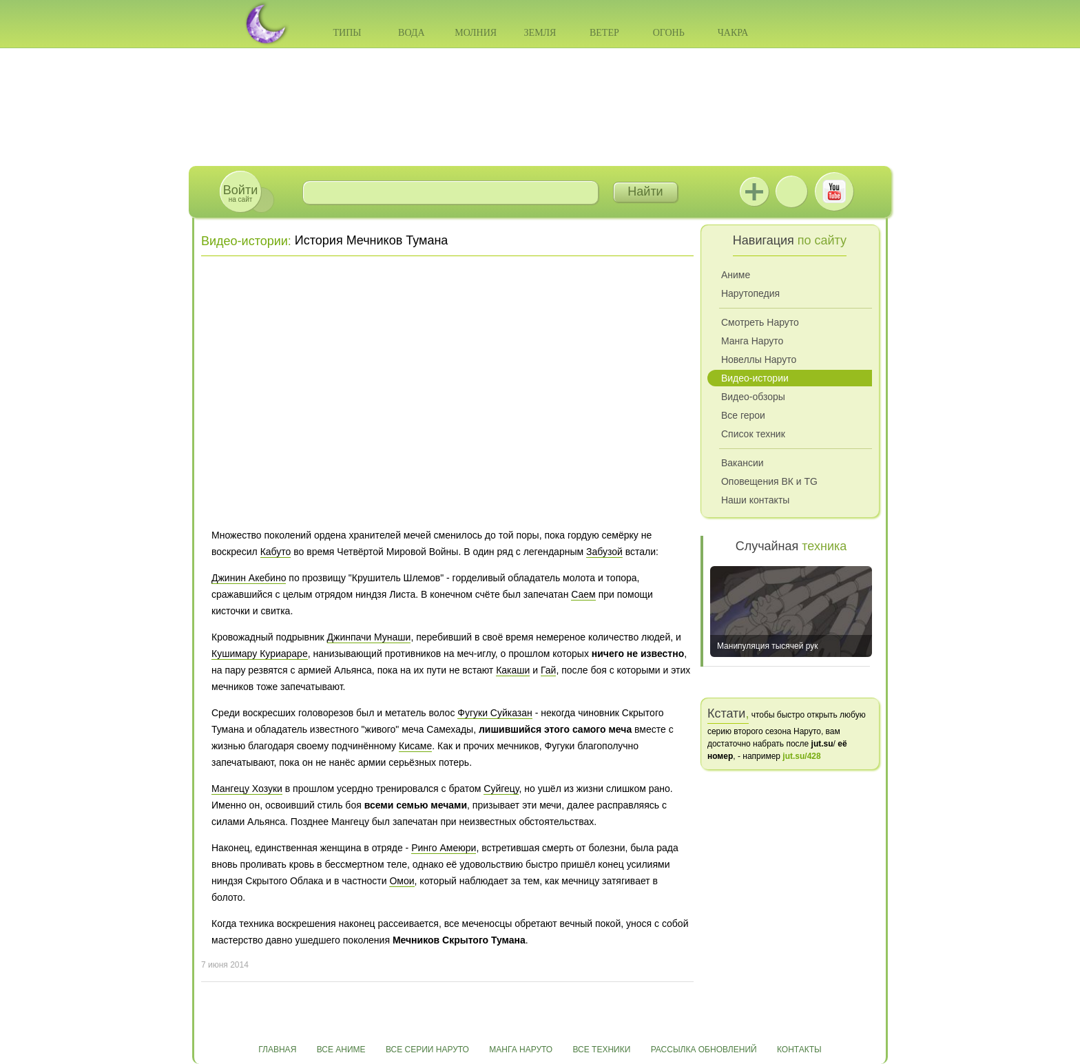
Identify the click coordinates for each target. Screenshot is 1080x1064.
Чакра (733, 33)
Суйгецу (501, 788)
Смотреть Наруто (760, 322)
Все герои (743, 415)
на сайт (240, 193)
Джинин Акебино (248, 577)
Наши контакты (755, 499)
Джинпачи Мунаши (369, 637)
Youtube (834, 191)
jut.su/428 (801, 756)
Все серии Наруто (427, 1049)
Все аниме (341, 1049)
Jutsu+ (754, 191)
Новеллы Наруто (758, 359)
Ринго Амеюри (443, 847)
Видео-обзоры (753, 396)
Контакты (799, 1049)
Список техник (753, 433)
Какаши (513, 670)
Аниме (735, 274)
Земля (540, 33)
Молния (476, 33)
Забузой (604, 551)
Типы (347, 33)
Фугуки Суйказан (494, 712)
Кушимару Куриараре (259, 653)
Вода (411, 33)
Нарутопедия (750, 293)
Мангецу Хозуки (246, 788)
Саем (583, 594)
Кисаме (415, 745)
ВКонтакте (791, 191)
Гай (548, 670)
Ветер (604, 33)
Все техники (601, 1049)
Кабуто (275, 551)
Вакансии (742, 462)
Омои (401, 880)
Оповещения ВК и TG (769, 481)
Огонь (669, 33)
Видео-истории (244, 241)
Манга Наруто (752, 340)
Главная (277, 1049)
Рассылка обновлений (704, 1049)
